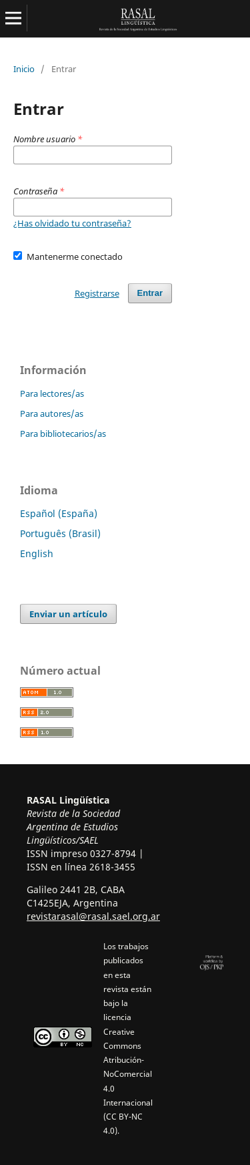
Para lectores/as (52, 393)
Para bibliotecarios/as (63, 434)
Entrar (150, 293)
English (36, 553)
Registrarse (97, 293)
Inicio (24, 69)
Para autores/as (51, 413)
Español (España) (58, 513)
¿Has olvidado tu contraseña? (72, 223)
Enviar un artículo (68, 614)
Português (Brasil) (60, 533)
